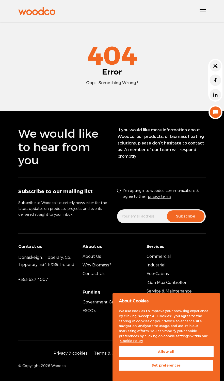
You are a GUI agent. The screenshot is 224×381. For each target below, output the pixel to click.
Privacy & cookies (71, 353)
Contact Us (94, 273)
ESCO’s (89, 310)
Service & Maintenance (169, 290)
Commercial (159, 256)
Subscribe (185, 216)
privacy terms (159, 196)
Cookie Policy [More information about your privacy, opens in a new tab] (131, 341)
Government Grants (102, 301)
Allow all (166, 352)
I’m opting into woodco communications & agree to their (161, 193)
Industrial (156, 264)
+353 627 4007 (33, 279)
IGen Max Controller (166, 282)
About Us (92, 256)
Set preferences (166, 365)
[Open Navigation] (203, 11)
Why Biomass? (97, 264)
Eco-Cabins (158, 273)
